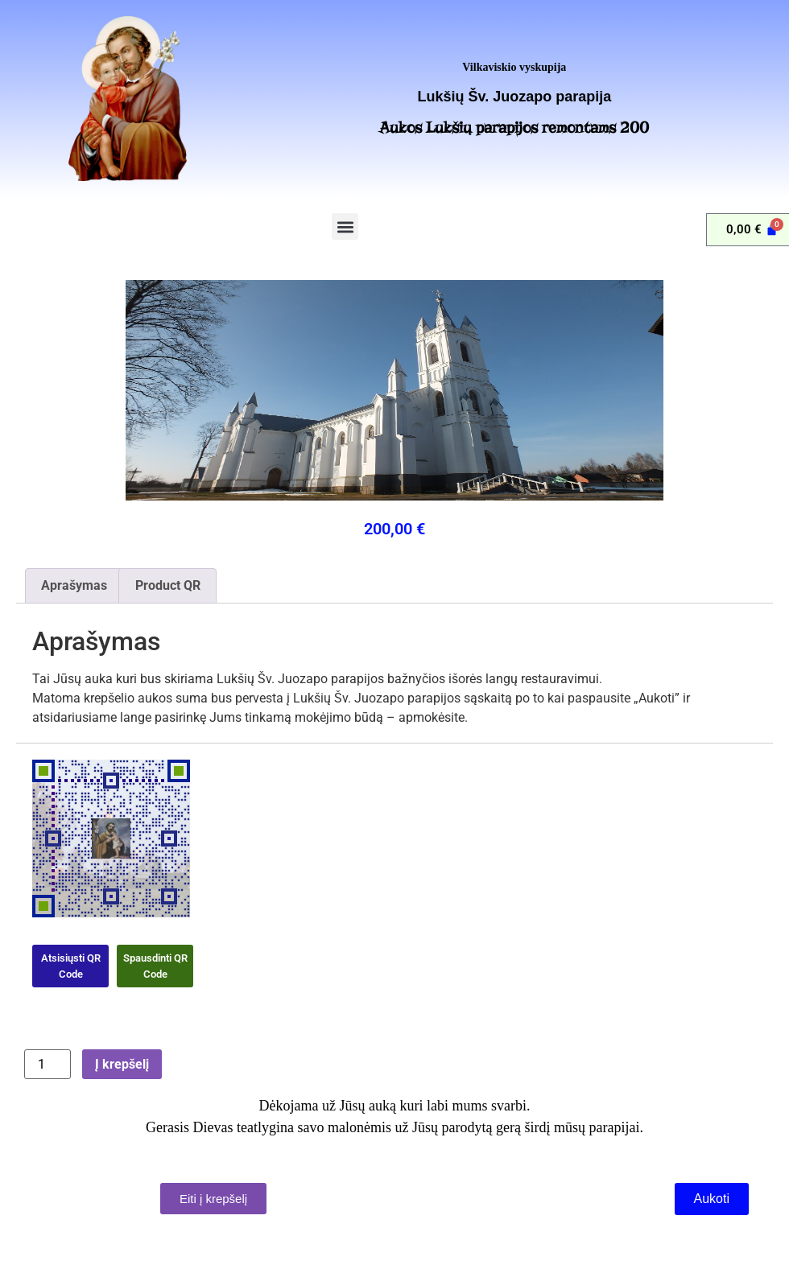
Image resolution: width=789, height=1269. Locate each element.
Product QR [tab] (167, 585)
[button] (345, 226)
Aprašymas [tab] (74, 585)
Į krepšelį (122, 1064)
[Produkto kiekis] (47, 1064)
